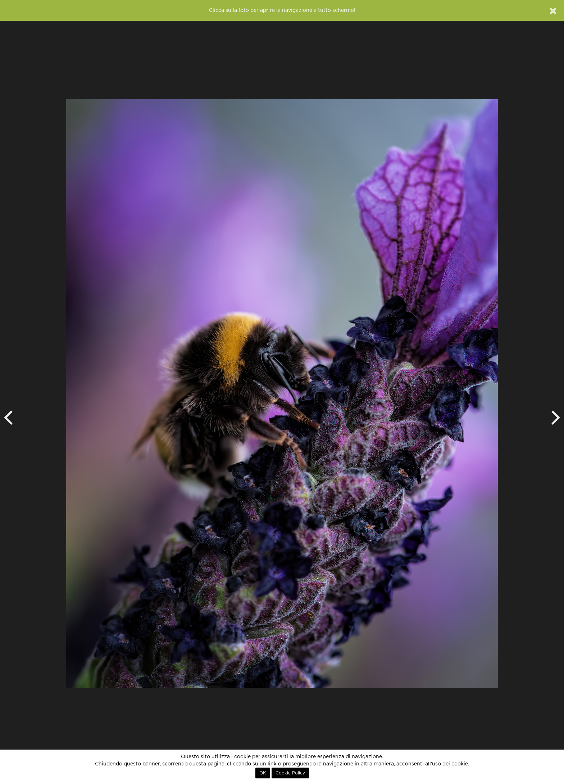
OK (262, 773)
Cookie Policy (290, 773)
